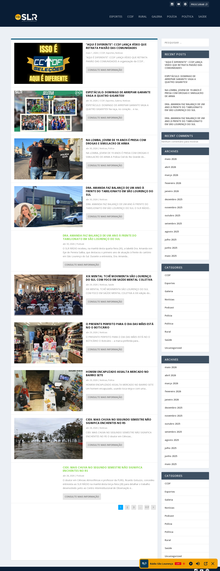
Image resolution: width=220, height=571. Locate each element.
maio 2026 (171, 156)
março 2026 (171, 172)
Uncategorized (173, 344)
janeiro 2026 (172, 188)
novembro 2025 (173, 204)
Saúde (202, 19)
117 (147, 504)
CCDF (130, 19)
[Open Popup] (205, 563)
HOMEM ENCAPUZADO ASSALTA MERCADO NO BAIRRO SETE (117, 370)
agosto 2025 (172, 228)
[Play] (191, 563)
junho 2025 (171, 244)
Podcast (80, 241)
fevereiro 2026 (173, 180)
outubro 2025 (172, 212)
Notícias (119, 50)
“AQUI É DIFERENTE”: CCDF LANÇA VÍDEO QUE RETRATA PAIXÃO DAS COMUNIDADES (116, 43)
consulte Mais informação (105, 66)
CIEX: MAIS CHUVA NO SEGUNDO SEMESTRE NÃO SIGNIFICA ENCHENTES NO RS (118, 418)
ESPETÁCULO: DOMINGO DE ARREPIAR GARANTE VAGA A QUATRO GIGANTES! (118, 91)
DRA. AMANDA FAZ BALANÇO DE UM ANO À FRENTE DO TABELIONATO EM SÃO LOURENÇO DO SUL (119, 188)
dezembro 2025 (173, 196)
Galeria (157, 19)
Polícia (172, 19)
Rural (143, 19)
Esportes (116, 19)
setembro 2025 (173, 220)
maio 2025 (171, 252)
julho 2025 (170, 236)
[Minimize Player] (212, 563)
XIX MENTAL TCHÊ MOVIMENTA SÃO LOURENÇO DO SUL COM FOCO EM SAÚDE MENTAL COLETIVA (119, 275)
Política (187, 19)
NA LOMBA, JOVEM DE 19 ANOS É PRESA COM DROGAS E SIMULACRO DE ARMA (116, 138)
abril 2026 (170, 164)
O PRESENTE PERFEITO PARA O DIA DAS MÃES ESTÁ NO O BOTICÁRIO (119, 322)
